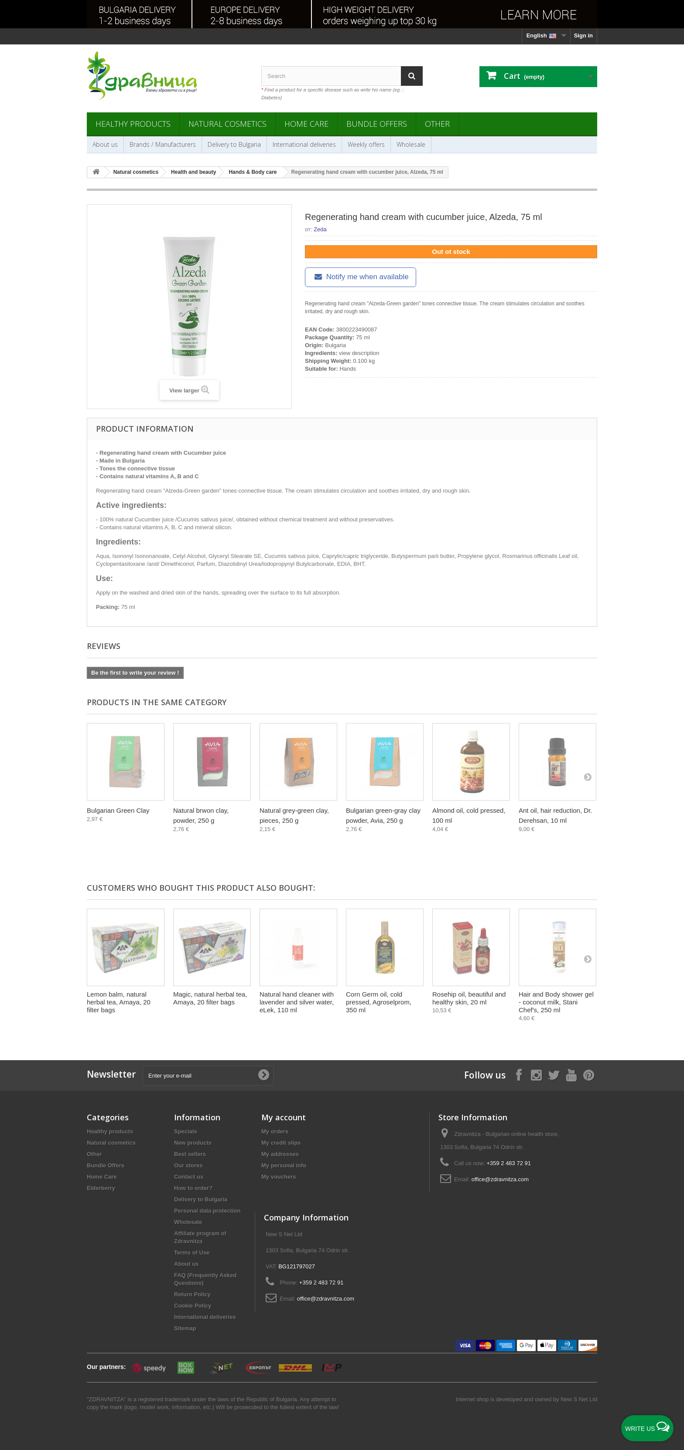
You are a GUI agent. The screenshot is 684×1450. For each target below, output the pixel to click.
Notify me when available (360, 277)
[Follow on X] (553, 1075)
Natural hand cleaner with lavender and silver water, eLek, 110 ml (297, 1002)
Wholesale (411, 144)
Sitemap (185, 1328)
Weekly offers (366, 144)
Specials (185, 1131)
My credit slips (281, 1142)
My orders (274, 1131)
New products (193, 1142)
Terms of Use (191, 1252)
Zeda (320, 229)
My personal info (283, 1165)
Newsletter (111, 1074)
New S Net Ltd (579, 1399)
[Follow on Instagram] (536, 1075)
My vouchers (278, 1176)
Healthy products (133, 123)
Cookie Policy (192, 1305)
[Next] (587, 776)
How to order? (193, 1188)
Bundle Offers (376, 123)
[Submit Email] (263, 1075)
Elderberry (101, 1188)
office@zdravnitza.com (500, 1179)
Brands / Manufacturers (163, 144)
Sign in (583, 35)
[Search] (412, 76)
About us (105, 144)
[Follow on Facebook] (518, 1075)
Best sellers (190, 1154)
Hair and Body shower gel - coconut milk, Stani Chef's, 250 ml (556, 1002)
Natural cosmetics (227, 123)
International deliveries (304, 144)
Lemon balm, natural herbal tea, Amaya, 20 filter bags (118, 1002)
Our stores (188, 1165)
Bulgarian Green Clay (118, 810)
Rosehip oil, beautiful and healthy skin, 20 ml (469, 998)
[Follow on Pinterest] (588, 1075)
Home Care (306, 123)
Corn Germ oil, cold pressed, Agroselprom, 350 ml (378, 1002)
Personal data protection (207, 1210)
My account (283, 1117)
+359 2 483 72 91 (508, 1163)
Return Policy (192, 1294)
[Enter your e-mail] (208, 1075)
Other (437, 123)
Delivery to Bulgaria (234, 144)
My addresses (280, 1154)
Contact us (188, 1176)
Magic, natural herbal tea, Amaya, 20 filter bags (210, 998)
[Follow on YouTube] (571, 1075)
